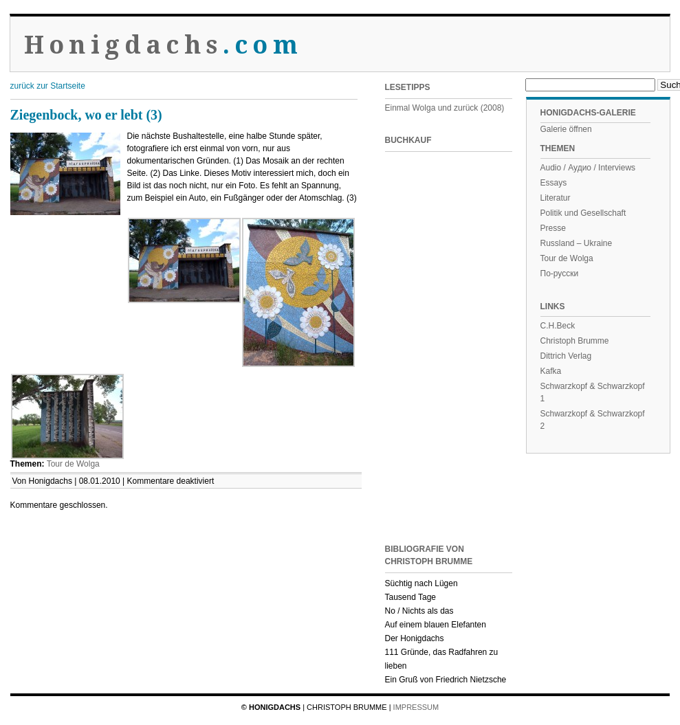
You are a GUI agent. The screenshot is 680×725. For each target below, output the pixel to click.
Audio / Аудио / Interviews (588, 167)
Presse (553, 228)
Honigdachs (163, 45)
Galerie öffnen (566, 129)
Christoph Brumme (574, 341)
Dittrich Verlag (566, 356)
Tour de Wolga (73, 464)
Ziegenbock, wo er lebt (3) (86, 114)
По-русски (559, 273)
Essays (553, 183)
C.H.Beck (557, 326)
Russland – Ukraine (576, 243)
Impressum (416, 707)
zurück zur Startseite (47, 86)
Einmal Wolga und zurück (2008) (445, 108)
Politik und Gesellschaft (583, 213)
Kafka (551, 371)
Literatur (555, 198)
